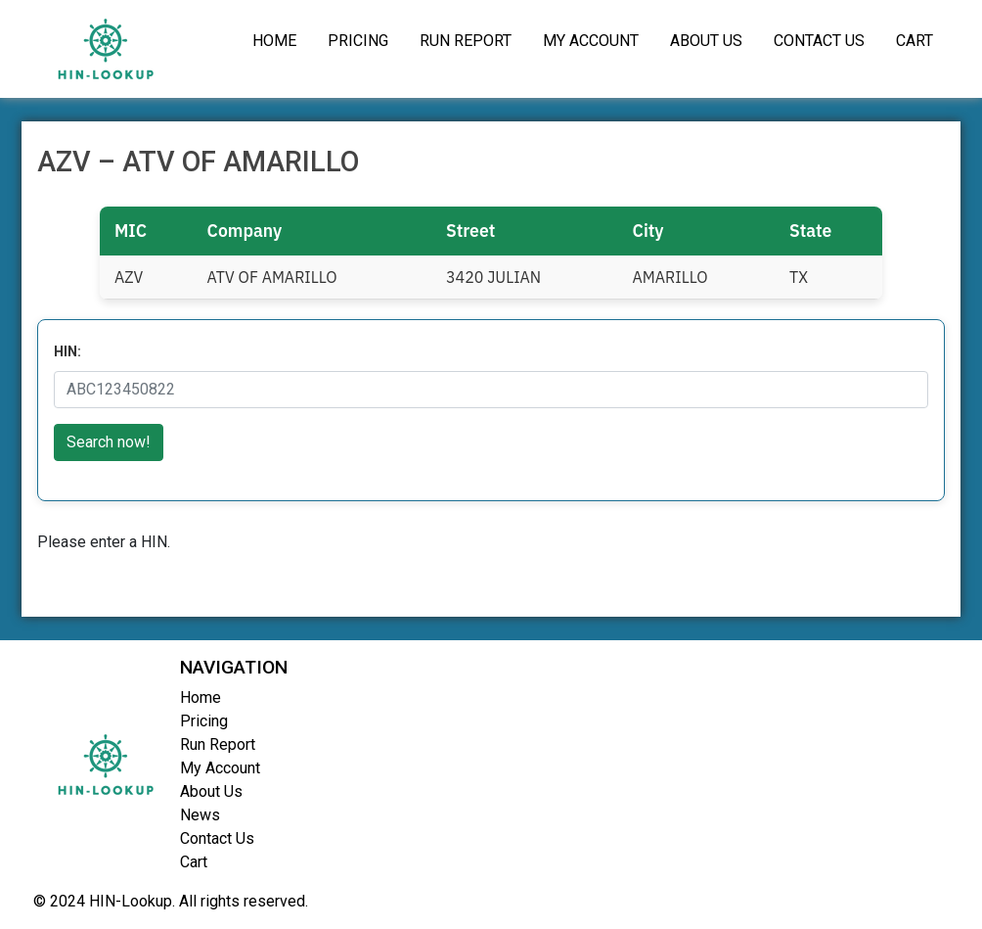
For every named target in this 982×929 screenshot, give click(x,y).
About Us (706, 40)
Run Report (466, 40)
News (200, 815)
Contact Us (819, 40)
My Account (591, 40)
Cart (914, 40)
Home (274, 40)
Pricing (358, 40)
